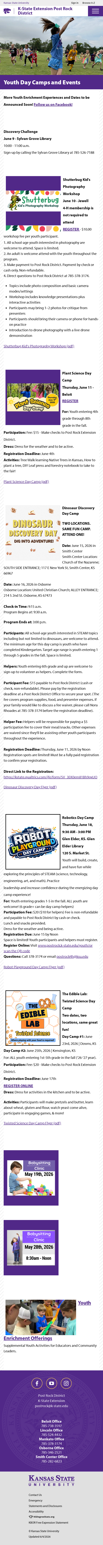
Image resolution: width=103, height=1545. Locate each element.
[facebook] (36, 1383)
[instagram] (66, 1383)
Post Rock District (51, 1395)
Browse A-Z (89, 2)
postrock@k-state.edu (51, 1406)
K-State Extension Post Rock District (45, 11)
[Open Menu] (95, 11)
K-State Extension (51, 1400)
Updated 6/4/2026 (39, 1536)
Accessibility (36, 1511)
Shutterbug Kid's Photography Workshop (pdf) (39, 346)
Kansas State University (16, 2)
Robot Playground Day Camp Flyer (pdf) (34, 967)
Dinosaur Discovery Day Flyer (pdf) (30, 787)
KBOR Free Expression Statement (48, 1522)
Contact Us (35, 1495)
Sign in (74, 2)
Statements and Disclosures (45, 1506)
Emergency (35, 1500)
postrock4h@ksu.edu (72, 956)
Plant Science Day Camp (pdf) (26, 481)
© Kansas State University (44, 1531)
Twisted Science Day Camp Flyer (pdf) (32, 1123)
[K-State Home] (7, 11)
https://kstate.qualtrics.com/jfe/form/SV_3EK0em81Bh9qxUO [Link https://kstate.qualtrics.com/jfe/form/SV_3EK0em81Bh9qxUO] (50, 777)
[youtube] (51, 1383)
